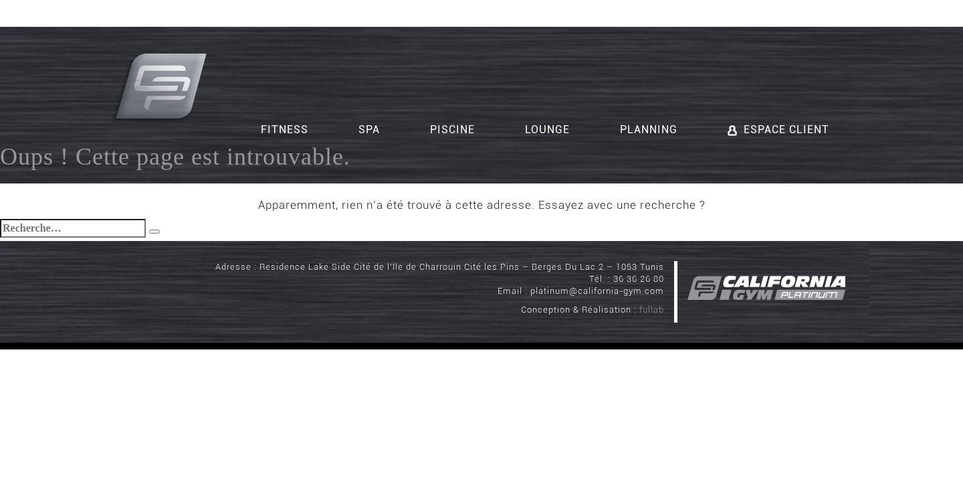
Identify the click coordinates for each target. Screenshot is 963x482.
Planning (648, 129)
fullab (651, 310)
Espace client (778, 129)
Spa (369, 129)
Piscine (452, 129)
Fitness (284, 129)
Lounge (547, 129)
